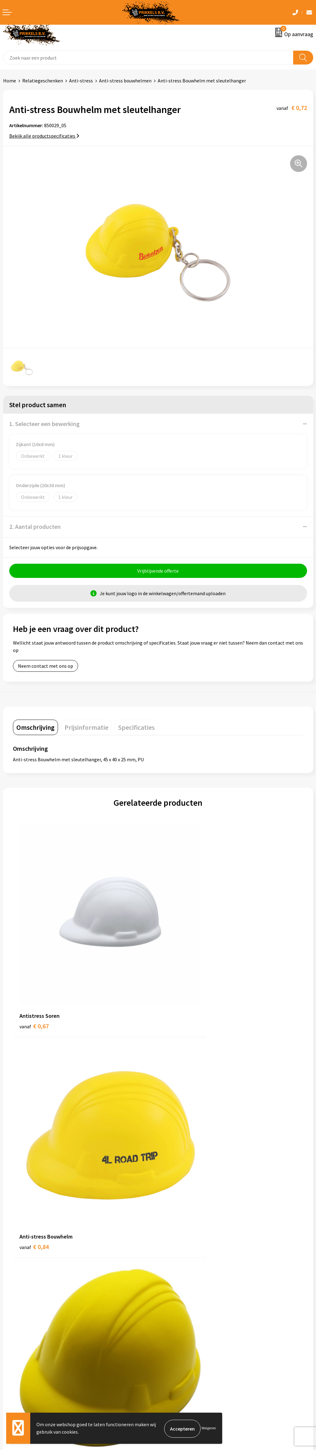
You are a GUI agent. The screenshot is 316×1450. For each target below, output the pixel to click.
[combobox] (148, 58)
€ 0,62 (34, 1151)
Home (9, 80)
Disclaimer (172, 1336)
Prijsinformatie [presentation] (86, 728)
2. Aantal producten (35, 526)
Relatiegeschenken (42, 80)
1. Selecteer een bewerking (44, 424)
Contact (11, 1308)
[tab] (35, 728)
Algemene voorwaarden (186, 1308)
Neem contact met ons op (45, 667)
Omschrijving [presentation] (35, 728)
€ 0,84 (179, 978)
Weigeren (209, 1428)
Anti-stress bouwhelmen (125, 80)
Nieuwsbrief (173, 1222)
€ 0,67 (34, 978)
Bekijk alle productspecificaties (44, 136)
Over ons (170, 1213)
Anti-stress (81, 80)
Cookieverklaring (179, 1317)
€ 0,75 (179, 1151)
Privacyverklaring (179, 1327)
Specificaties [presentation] (136, 728)
